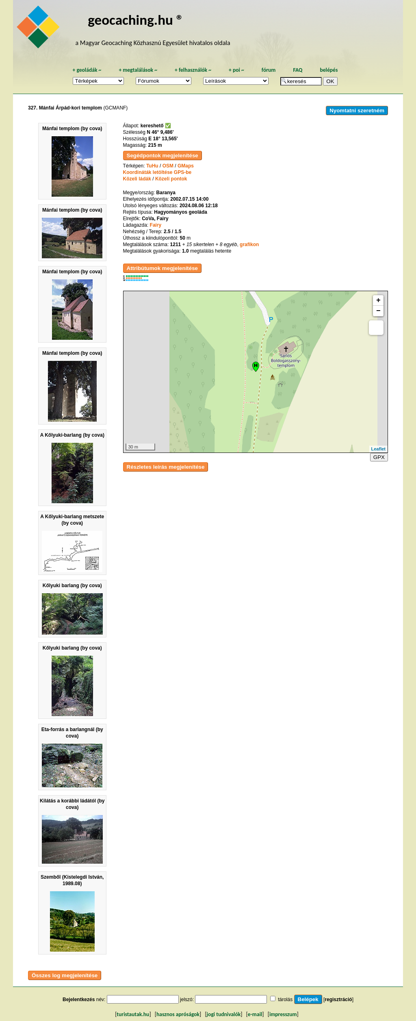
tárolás (285, 999)
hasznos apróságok (177, 1014)
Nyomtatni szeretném (356, 110)
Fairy (156, 225)
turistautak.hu (133, 1014)
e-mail (255, 1014)
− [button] (378, 311)
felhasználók (193, 69)
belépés (329, 69)
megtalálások (138, 69)
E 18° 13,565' (163, 139)
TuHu (152, 166)
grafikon (249, 244)
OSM (167, 166)
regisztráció (338, 999)
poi (236, 69)
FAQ (297, 69)
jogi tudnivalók (224, 1014)
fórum (269, 69)
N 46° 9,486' (160, 132)
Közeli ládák (137, 179)
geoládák (86, 69)
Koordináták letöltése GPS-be (157, 172)
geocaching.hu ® (136, 19)
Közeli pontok (171, 179)
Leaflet (378, 448)
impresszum (283, 1014)
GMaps (186, 166)
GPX (379, 457)
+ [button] (378, 300)
